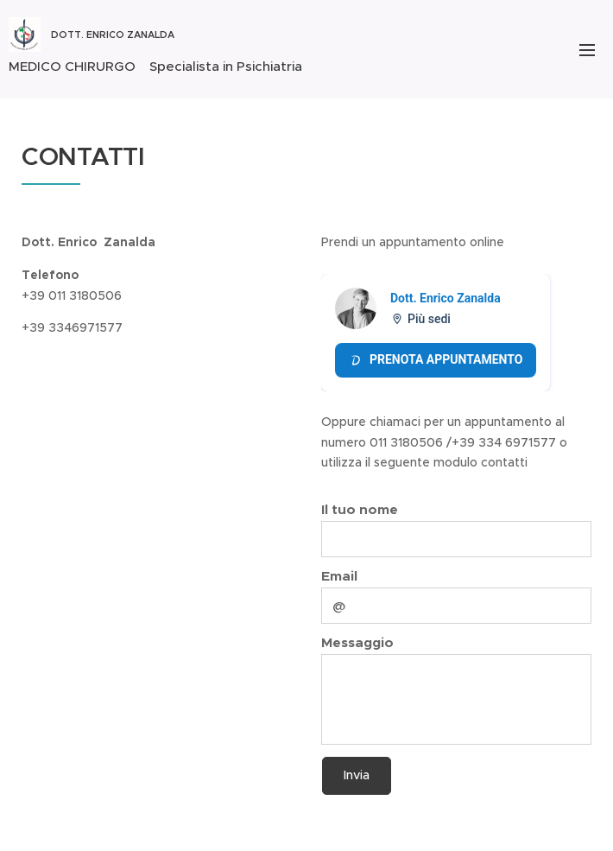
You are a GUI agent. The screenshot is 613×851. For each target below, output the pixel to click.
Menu (587, 50)
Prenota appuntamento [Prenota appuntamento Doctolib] (435, 359)
